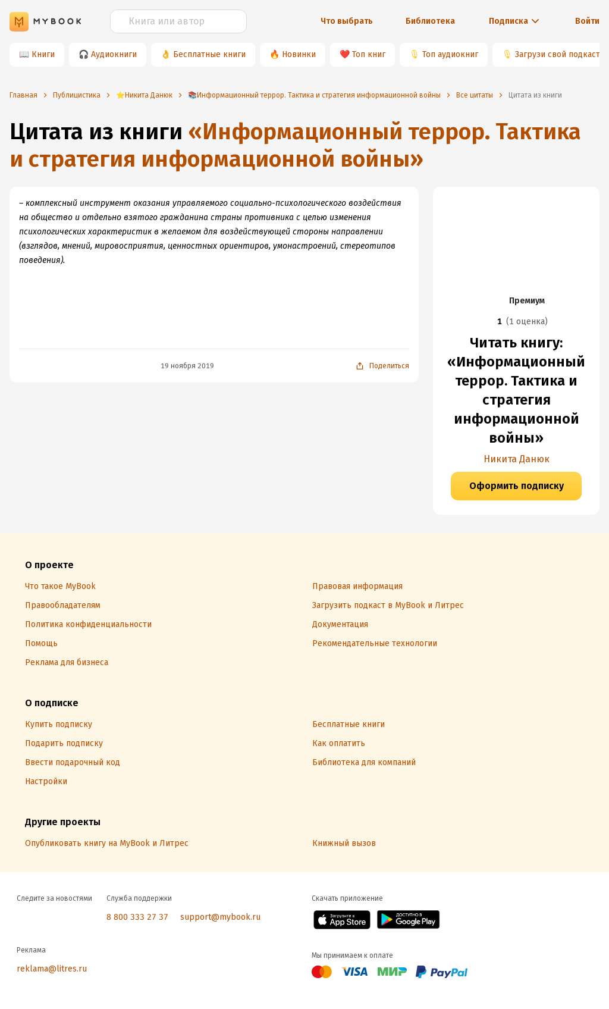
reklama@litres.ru (52, 969)
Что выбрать (347, 21)
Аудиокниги (114, 54)
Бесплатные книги (209, 54)
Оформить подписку (516, 485)
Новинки (299, 54)
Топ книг (368, 54)
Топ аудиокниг (450, 54)
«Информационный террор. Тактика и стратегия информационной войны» (295, 145)
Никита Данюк (517, 459)
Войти (587, 21)
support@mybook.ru (220, 917)
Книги (43, 54)
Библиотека (430, 21)
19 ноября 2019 (187, 366)
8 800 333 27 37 (137, 917)
